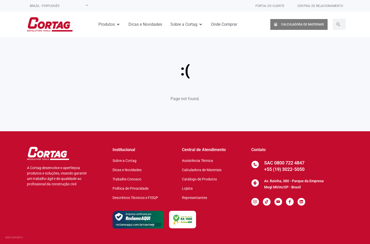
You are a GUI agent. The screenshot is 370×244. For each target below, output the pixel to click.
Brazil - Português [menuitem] (44, 6)
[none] (59, 6)
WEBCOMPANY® (14, 237)
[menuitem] (59, 6)
